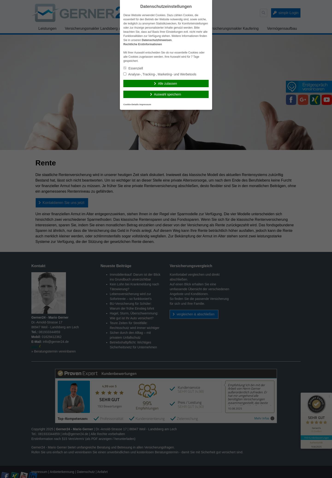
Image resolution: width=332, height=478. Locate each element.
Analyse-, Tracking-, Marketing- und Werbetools (159, 74)
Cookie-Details (131, 104)
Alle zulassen (167, 83)
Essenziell (133, 68)
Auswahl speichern (167, 94)
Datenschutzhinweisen (157, 40)
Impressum (145, 104)
